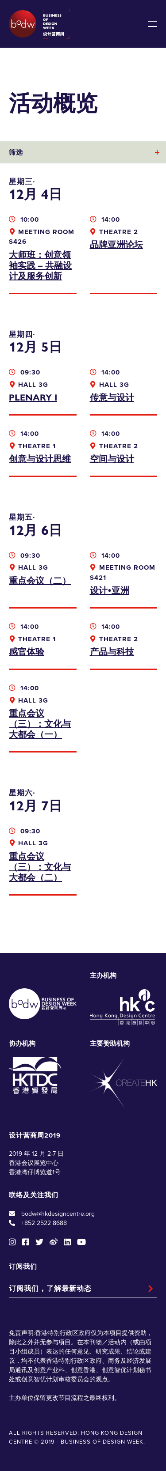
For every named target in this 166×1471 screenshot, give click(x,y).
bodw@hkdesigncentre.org (58, 1214)
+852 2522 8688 (44, 1223)
